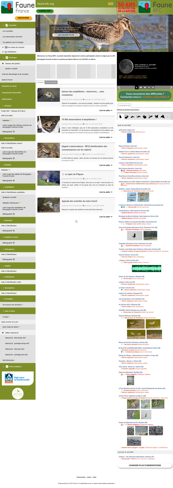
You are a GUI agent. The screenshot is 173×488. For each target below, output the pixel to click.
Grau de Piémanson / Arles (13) (129, 157)
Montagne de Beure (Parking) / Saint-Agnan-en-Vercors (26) (138, 216)
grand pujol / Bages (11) (127, 130)
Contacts (89, 477)
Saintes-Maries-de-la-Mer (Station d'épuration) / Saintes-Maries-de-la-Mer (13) (144, 181)
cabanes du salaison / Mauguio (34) (130, 293)
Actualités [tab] (41, 82)
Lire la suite (105, 110)
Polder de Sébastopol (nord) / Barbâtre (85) (133, 422)
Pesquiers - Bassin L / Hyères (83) (130, 361)
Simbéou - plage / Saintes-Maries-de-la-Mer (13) (134, 189)
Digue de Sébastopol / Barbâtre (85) (130, 372)
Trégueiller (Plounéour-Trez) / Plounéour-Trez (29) (135, 243)
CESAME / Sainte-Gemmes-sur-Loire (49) (132, 310)
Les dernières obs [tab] (124, 105)
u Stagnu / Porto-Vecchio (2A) (129, 260)
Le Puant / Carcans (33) (126, 288)
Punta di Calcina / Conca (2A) (128, 255)
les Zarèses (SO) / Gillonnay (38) (129, 304)
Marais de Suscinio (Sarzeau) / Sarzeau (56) (133, 342)
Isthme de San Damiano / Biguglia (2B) (131, 276)
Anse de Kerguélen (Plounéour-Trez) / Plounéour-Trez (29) (138, 227)
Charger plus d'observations (145, 465)
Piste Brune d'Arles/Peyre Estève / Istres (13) (134, 176)
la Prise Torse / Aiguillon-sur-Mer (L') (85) (132, 396)
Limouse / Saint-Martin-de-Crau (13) (130, 163)
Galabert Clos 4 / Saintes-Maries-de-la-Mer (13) (134, 151)
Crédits (94, 477)
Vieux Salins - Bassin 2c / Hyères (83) (131, 366)
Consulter (44, 11)
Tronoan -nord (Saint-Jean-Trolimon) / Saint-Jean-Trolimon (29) (140, 249)
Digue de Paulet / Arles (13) (128, 146)
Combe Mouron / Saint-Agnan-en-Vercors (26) (134, 210)
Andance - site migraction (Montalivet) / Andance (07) (136, 457)
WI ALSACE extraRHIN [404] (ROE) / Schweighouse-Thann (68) (139, 348)
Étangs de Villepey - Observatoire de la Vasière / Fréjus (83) (138, 355)
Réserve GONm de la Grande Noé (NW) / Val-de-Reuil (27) (138, 222)
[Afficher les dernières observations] (128, 109)
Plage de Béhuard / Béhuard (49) (129, 316)
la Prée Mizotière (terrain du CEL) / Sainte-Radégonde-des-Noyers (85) (142, 388)
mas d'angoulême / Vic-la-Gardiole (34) (131, 299)
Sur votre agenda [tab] (51, 82)
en (112, 3)
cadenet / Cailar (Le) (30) (127, 282)
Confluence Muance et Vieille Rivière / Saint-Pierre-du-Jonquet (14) (141, 205)
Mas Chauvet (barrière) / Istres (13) (130, 168)
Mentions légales (81, 477)
